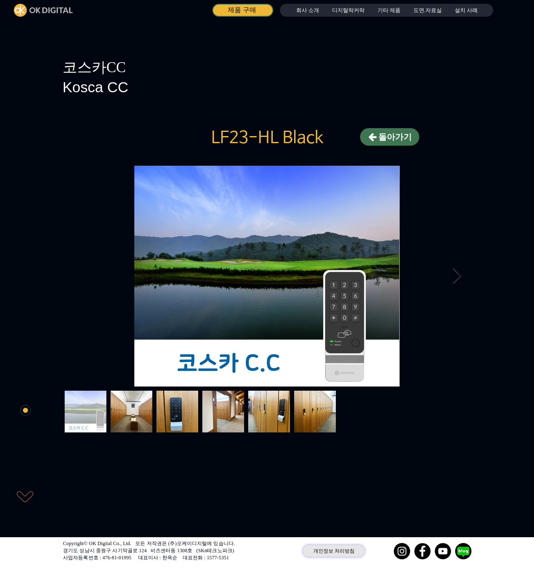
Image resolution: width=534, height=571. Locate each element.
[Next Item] (457, 276)
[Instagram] (402, 551)
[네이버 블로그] (463, 551)
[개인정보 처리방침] (334, 551)
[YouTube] (443, 551)
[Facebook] (422, 551)
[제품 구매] (242, 10)
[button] (348, 10)
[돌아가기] (389, 137)
